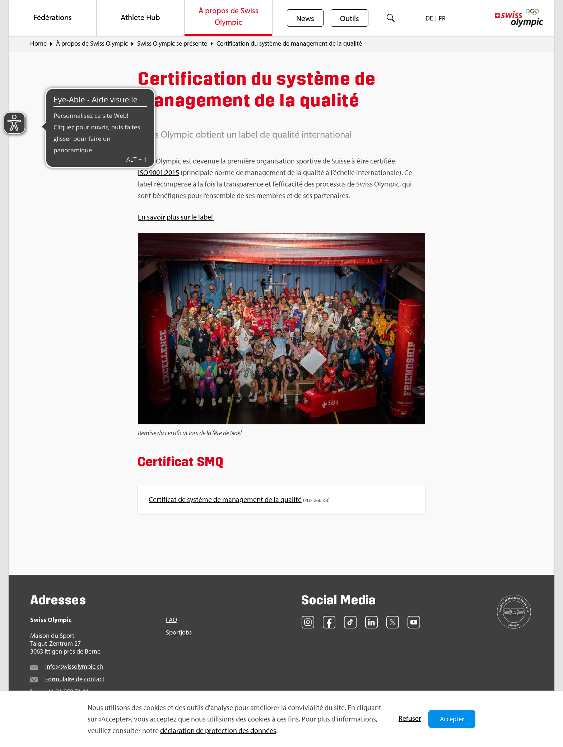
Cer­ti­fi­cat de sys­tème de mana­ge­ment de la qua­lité (225, 499)
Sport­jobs (179, 632)
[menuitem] (53, 18)
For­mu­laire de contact (74, 679)
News (305, 18)
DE (429, 18)
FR (442, 18)
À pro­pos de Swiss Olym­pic (92, 43)
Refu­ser (410, 718)
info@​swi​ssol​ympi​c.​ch (74, 666)
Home (38, 43)
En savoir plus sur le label (176, 216)
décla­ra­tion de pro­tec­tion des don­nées (218, 730)
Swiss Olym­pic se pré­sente (172, 43)
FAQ (171, 620)
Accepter (452, 719)
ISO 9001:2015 (158, 172)
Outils (349, 18)
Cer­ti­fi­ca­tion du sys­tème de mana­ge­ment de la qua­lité (289, 43)
